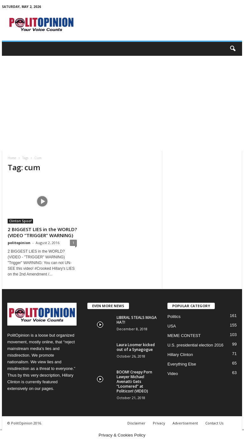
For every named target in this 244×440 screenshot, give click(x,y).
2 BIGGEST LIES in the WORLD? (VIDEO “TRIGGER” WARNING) (42, 232)
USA (171, 326)
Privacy (159, 423)
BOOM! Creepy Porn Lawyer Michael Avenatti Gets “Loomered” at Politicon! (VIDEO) (134, 381)
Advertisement (185, 423)
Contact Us (214, 423)
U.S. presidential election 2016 (195, 345)
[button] (233, 49)
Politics (173, 316)
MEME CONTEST (184, 335)
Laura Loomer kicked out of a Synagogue (136, 347)
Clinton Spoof (20, 221)
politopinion (19, 242)
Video (172, 373)
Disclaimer (136, 423)
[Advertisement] (122, 103)
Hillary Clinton (180, 354)
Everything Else (181, 364)
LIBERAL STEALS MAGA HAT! (137, 320)
